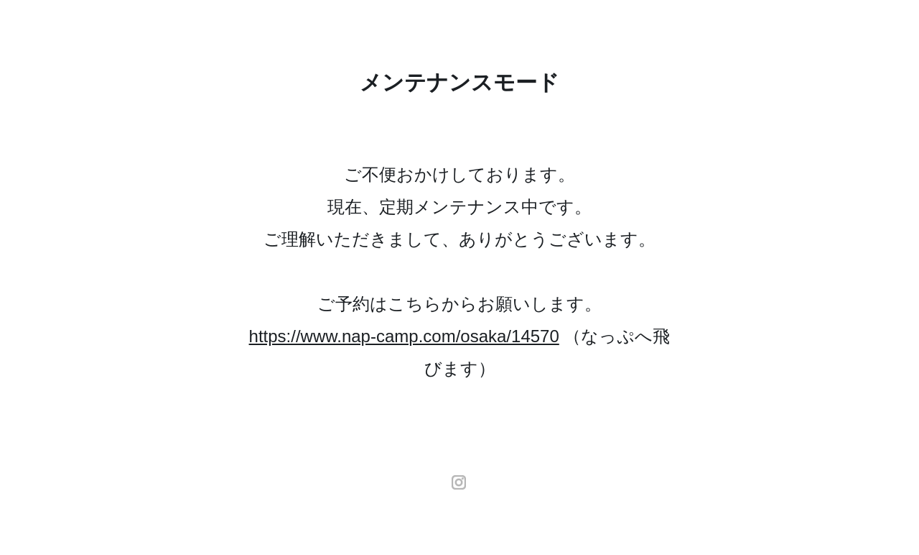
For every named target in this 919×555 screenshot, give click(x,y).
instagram (459, 482)
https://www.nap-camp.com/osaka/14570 (404, 336)
